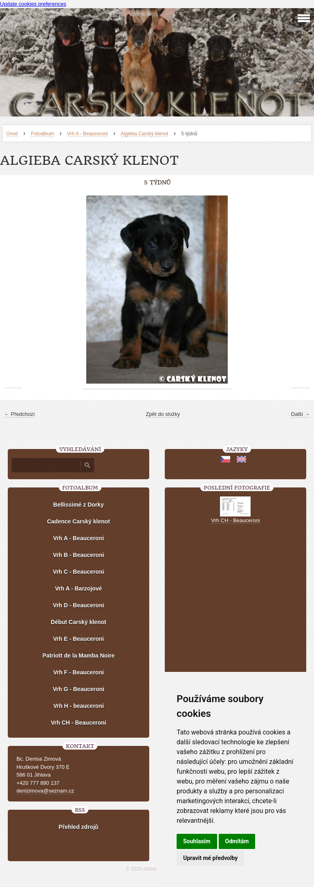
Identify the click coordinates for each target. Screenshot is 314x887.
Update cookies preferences (33, 4)
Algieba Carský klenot (144, 134)
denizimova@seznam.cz (45, 791)
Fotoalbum (42, 134)
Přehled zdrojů (78, 827)
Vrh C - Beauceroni (78, 571)
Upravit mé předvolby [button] (210, 858)
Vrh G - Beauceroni (78, 689)
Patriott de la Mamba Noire (79, 655)
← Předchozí (19, 414)
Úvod (12, 134)
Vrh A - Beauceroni (87, 134)
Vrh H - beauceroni (78, 706)
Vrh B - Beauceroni (78, 555)
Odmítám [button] (237, 841)
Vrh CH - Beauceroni (78, 722)
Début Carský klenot (78, 622)
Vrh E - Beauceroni (78, 638)
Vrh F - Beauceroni (78, 672)
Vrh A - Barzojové (78, 588)
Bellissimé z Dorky (78, 504)
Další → (300, 414)
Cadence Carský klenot (78, 521)
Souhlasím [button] (197, 841)
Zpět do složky (163, 414)
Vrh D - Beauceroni (78, 605)
